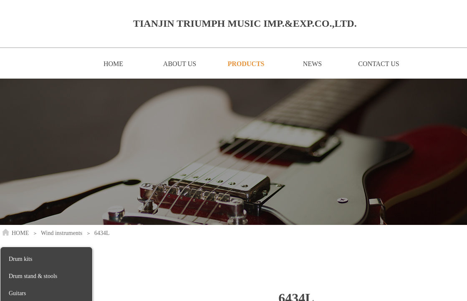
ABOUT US (179, 63)
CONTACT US (378, 63)
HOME (113, 63)
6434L (102, 233)
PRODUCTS (245, 63)
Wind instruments (61, 233)
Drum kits (20, 259)
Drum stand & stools (33, 276)
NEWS (312, 63)
